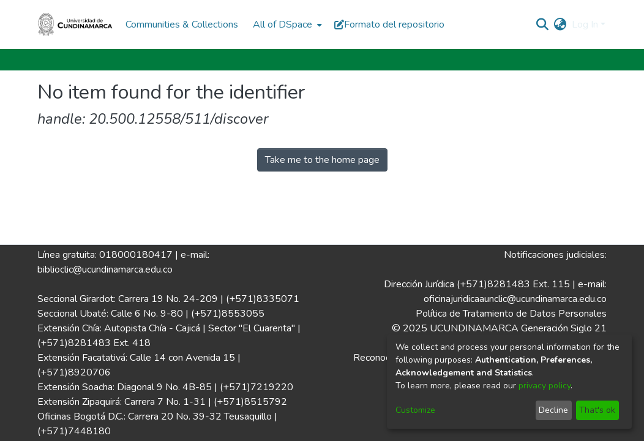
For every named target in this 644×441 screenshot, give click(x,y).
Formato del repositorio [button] (389, 24)
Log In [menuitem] (585, 24)
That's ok (597, 410)
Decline (553, 410)
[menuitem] (286, 24)
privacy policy (545, 385)
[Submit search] (542, 24)
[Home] (75, 24)
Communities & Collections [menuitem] (181, 24)
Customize (415, 410)
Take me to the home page (322, 160)
